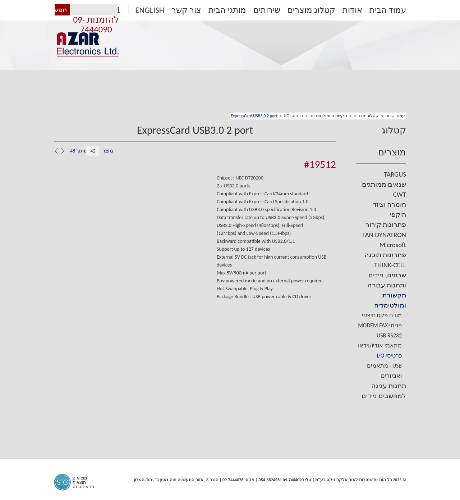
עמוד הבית (387, 10)
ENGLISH (149, 10)
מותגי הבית (227, 10)
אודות (352, 10)
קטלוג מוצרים (311, 10)
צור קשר (186, 10)
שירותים (266, 10)
